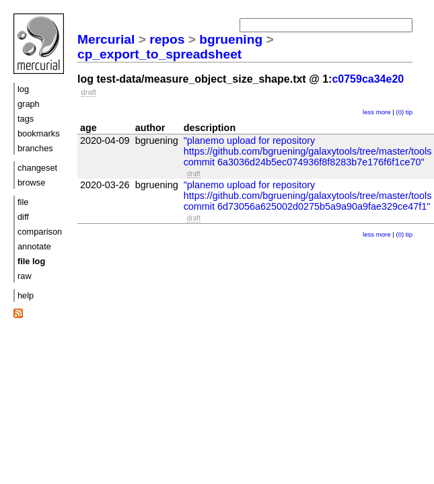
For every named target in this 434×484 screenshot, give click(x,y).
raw (24, 276)
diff (23, 217)
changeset (37, 168)
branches (35, 148)
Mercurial (106, 39)
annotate (34, 246)
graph (28, 104)
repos (166, 39)
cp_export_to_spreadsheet (159, 54)
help (25, 295)
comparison (39, 232)
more (383, 112)
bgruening (230, 39)
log (23, 89)
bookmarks (38, 133)
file (22, 202)
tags (25, 119)
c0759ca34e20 (368, 79)
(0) (400, 112)
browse (31, 182)
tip (409, 112)
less (368, 112)
